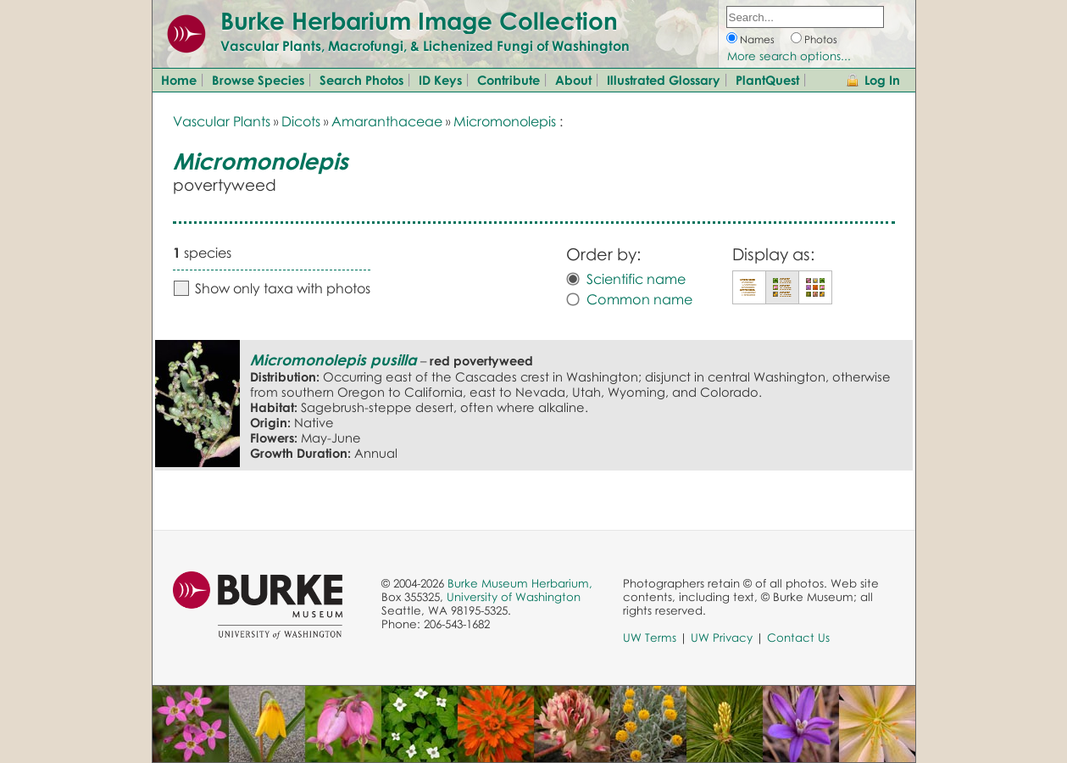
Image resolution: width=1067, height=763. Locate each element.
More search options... (789, 56)
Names (757, 39)
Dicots (300, 121)
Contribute (508, 79)
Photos (820, 39)
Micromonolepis (504, 121)
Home (179, 79)
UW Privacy (722, 637)
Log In (882, 79)
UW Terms (649, 637)
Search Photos (361, 79)
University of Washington (514, 597)
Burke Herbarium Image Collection (419, 20)
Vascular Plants (221, 121)
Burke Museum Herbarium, (519, 583)
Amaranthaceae (386, 121)
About (573, 79)
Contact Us (798, 637)
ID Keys (440, 79)
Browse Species (258, 79)
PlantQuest (767, 79)
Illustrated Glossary (663, 79)
